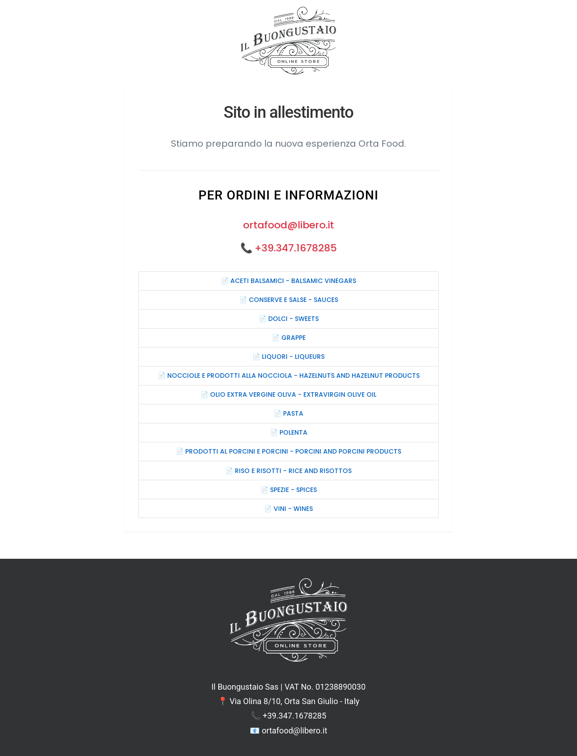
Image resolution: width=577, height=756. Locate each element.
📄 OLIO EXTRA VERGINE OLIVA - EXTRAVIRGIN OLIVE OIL (288, 394)
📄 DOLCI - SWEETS (289, 318)
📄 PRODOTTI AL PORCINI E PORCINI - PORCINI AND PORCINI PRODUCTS (288, 451)
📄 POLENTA (288, 432)
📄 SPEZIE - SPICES (289, 489)
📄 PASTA (288, 413)
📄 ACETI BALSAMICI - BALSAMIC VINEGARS (288, 280)
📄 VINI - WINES (288, 508)
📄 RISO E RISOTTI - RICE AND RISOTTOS (288, 470)
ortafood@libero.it (288, 225)
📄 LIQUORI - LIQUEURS (288, 356)
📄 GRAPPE (289, 337)
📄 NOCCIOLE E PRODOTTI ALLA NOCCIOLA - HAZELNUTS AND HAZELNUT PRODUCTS (289, 375)
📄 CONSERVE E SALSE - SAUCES (288, 299)
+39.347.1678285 (296, 248)
